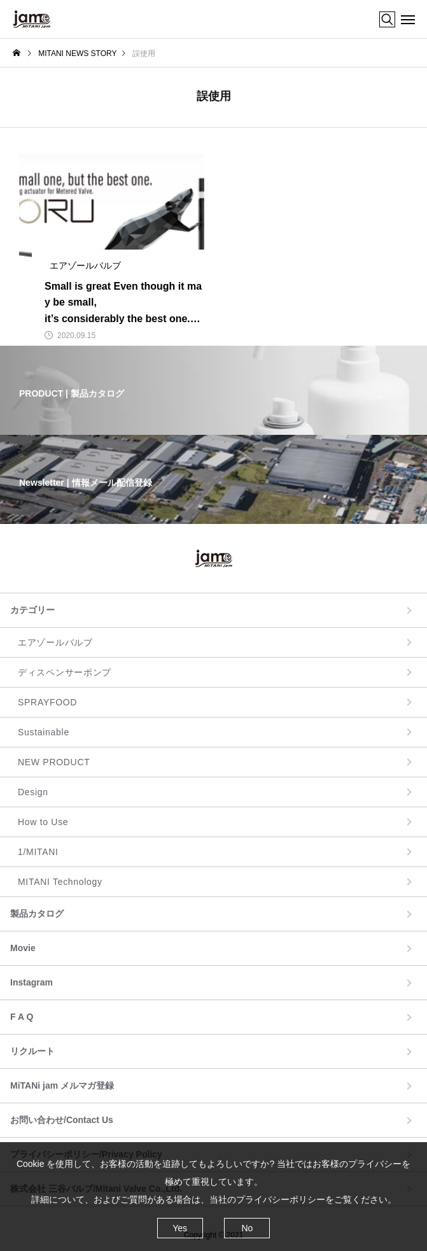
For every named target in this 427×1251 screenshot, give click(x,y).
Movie (23, 948)
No (247, 1228)
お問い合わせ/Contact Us (61, 1120)
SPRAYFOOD (47, 702)
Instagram (31, 982)
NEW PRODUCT (54, 762)
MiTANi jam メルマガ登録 (62, 1085)
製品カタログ (37, 913)
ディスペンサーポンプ (64, 672)
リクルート (32, 1051)
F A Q (21, 1017)
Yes (179, 1228)
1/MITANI (38, 852)
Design (33, 792)
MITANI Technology (60, 882)
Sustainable (43, 732)
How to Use (43, 822)
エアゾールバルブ (55, 642)
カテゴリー (32, 610)
